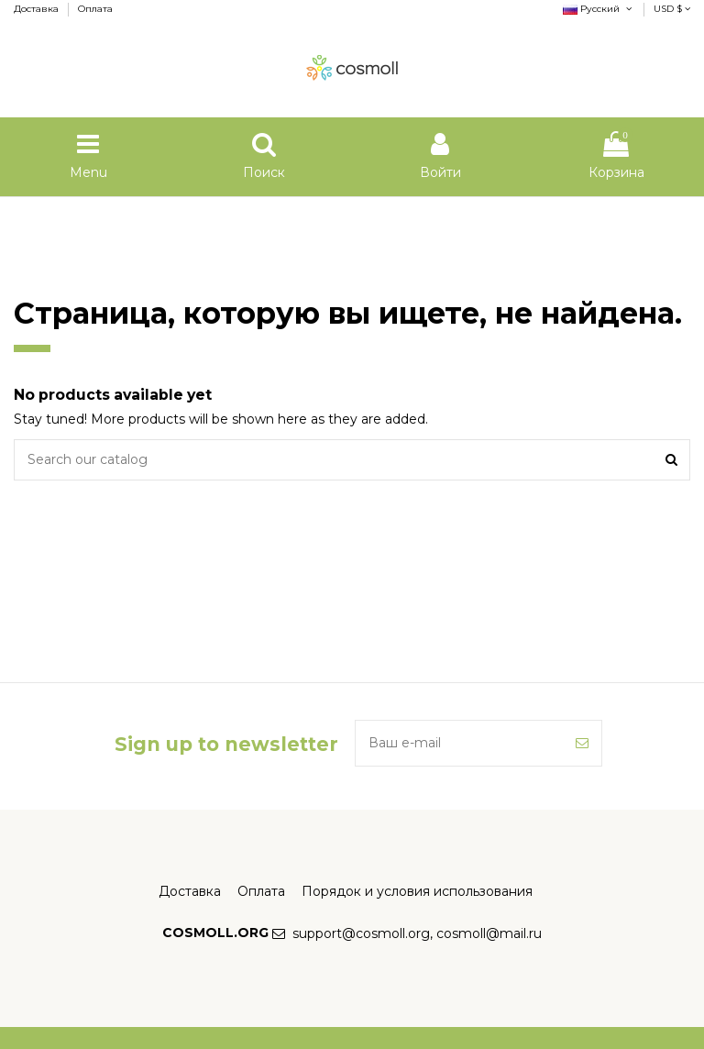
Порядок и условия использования (417, 891)
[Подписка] (582, 743)
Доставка (37, 9)
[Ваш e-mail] (459, 743)
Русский (598, 9)
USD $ (672, 9)
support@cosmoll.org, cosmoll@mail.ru (417, 933)
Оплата (95, 9)
